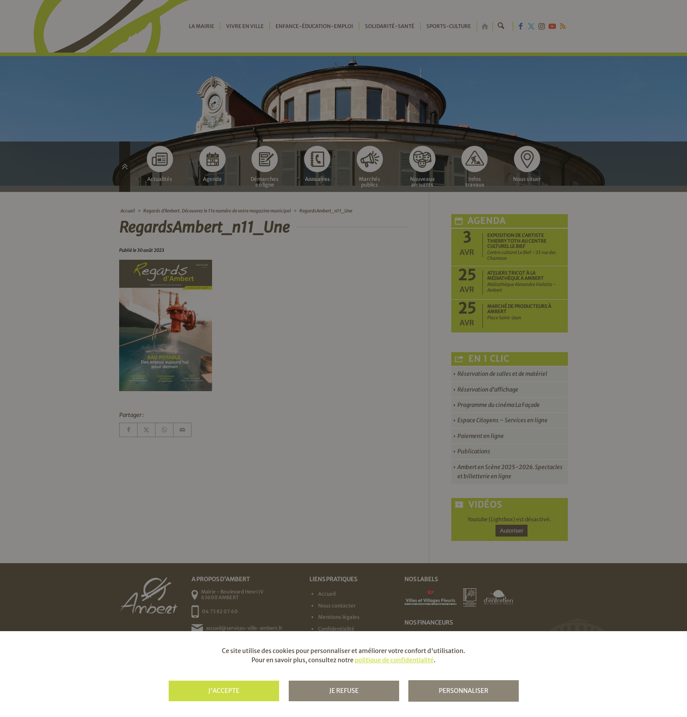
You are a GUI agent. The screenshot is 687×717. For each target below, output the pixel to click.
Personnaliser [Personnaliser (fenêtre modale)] (463, 691)
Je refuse (343, 691)
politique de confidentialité (393, 660)
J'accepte (223, 691)
